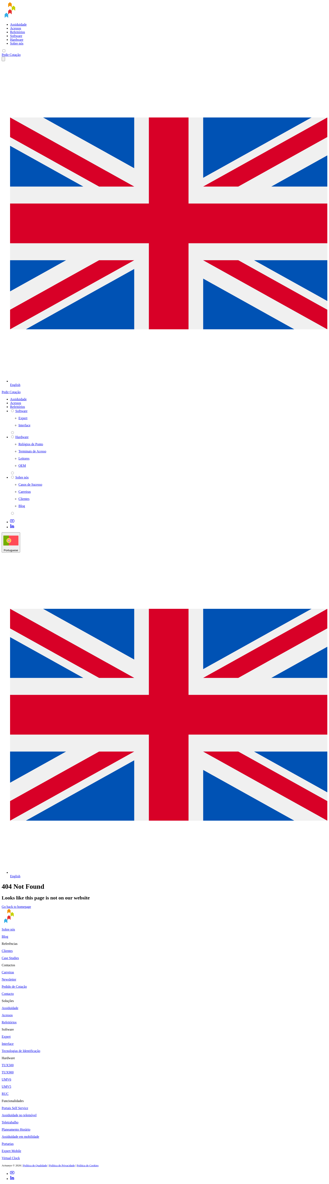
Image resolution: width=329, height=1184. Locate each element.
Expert (6, 1036)
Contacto (8, 993)
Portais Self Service (15, 1108)
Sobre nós (17, 43)
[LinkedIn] (12, 527)
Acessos (15, 28)
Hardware (16, 39)
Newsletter (9, 979)
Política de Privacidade (62, 1165)
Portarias (8, 1144)
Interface (8, 1044)
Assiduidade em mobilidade (20, 1136)
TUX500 (8, 1065)
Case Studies (10, 958)
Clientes (7, 951)
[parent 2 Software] (12, 432)
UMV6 (6, 1079)
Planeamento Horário (16, 1129)
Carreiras (8, 972)
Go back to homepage (16, 906)
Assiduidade (18, 24)
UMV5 (6, 1086)
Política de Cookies (88, 1165)
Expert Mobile (11, 1151)
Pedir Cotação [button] (11, 55)
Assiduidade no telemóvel (19, 1115)
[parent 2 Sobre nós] (12, 513)
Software (16, 36)
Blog (5, 936)
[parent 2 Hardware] (12, 473)
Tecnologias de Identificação (21, 1051)
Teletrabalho (10, 1122)
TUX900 (8, 1072)
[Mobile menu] (4, 50)
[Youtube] (12, 522)
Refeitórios (17, 32)
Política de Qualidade (35, 1165)
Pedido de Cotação (14, 986)
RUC (5, 1094)
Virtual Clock (11, 1158)
